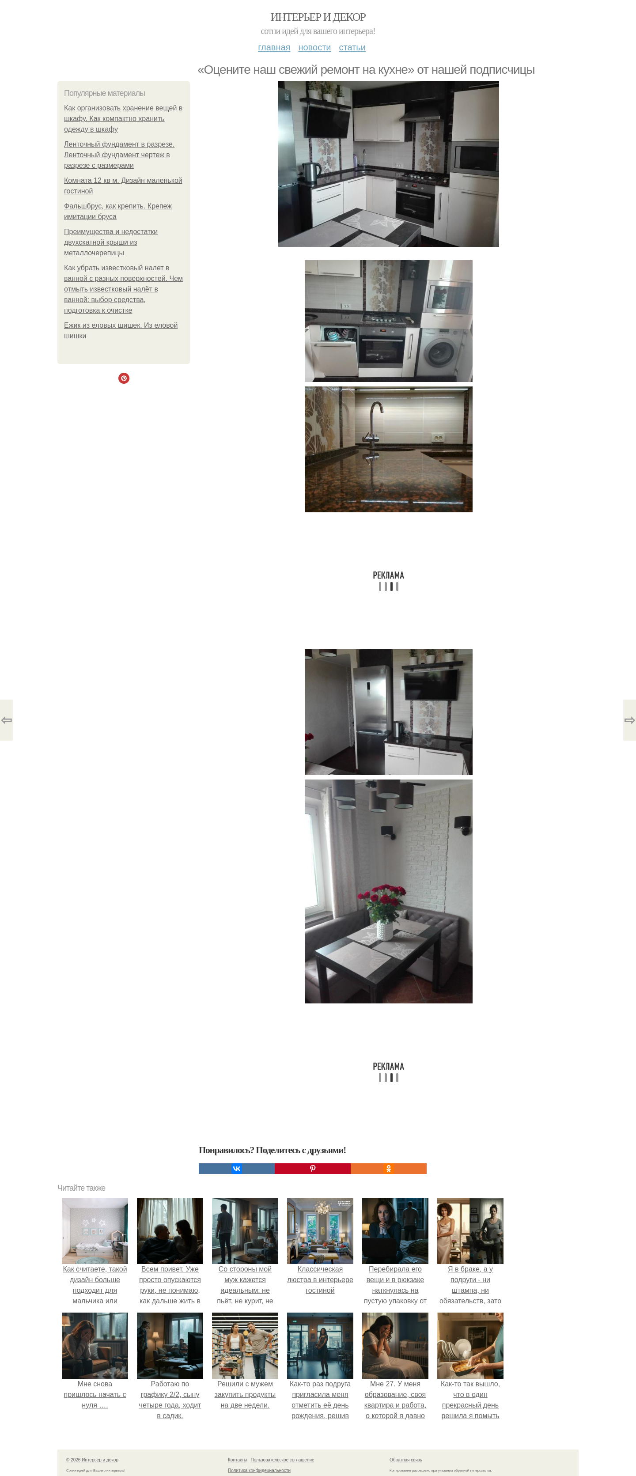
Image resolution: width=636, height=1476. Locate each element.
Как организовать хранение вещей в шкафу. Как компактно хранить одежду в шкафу (123, 118)
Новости (314, 47)
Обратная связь (406, 1459)
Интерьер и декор (318, 17)
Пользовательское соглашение (282, 1459)
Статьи (352, 47)
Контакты (237, 1459)
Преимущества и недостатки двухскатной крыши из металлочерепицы (111, 242)
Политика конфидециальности (259, 1470)
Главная (274, 47)
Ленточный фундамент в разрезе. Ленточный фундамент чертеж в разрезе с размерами (119, 154)
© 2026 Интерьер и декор (92, 1459)
